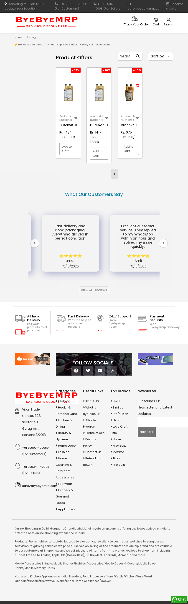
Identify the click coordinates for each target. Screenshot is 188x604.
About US (92, 434)
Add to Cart (67, 148)
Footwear (65, 516)
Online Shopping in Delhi (32, 561)
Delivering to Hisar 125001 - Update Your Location (26, 6)
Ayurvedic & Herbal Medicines (29, 203)
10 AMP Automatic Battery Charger (27, 129)
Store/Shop (32, 74)
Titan (116, 491)
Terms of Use (95, 465)
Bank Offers (32, 88)
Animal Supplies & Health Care (66, 44)
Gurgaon (56, 561)
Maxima (118, 485)
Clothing (64, 434)
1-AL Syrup (31, 106)
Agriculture (29, 163)
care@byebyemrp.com (145, 6)
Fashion (63, 485)
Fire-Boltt (119, 478)
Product (30, 67)
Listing (31, 37)
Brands (29, 81)
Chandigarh (72, 561)
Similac (118, 440)
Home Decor (67, 478)
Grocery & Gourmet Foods (64, 529)
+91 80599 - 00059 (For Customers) (71, 6)
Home (18, 37)
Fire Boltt (119, 497)
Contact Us (93, 485)
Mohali (86, 561)
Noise (117, 472)
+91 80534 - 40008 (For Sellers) (108, 6)
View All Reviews (94, 323)
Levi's (116, 434)
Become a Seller (174, 6)
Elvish (117, 453)
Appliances (29, 184)
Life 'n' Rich (120, 446)
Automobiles (30, 192)
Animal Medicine (99, 44)
